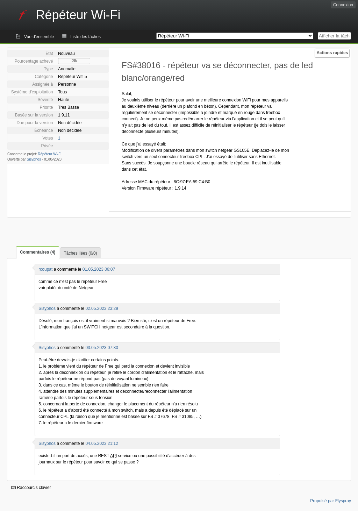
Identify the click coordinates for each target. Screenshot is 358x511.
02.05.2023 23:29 (101, 308)
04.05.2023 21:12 (101, 443)
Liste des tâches (85, 36)
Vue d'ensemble (39, 36)
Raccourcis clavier (31, 487)
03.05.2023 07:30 (101, 347)
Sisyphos (34, 159)
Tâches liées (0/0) (80, 253)
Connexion (343, 4)
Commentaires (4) (37, 252)
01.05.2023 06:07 (99, 269)
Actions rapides (332, 52)
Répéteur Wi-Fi (49, 154)
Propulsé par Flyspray (330, 500)
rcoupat (45, 269)
